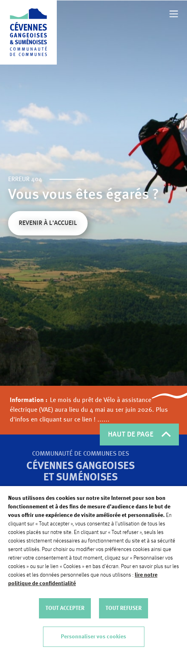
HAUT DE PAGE (139, 434)
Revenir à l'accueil (48, 224)
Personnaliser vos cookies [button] (93, 637)
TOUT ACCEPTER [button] (64, 608)
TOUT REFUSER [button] (123, 608)
